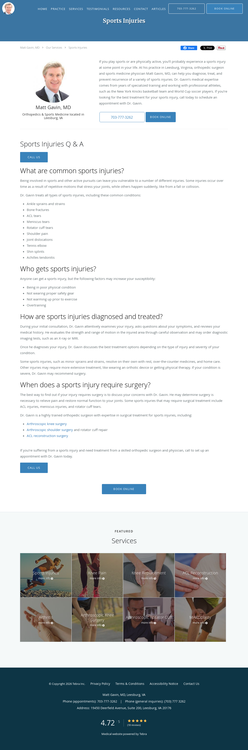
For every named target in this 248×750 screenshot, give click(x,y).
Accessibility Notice (164, 684)
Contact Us (191, 684)
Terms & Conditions (129, 684)
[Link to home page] (7, 8)
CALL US (34, 157)
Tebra (143, 734)
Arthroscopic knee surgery (47, 424)
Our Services (54, 47)
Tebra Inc (78, 684)
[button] (224, 9)
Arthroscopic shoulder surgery (50, 429)
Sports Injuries (78, 47)
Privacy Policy (100, 684)
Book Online (159, 117)
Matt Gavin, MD (30, 47)
